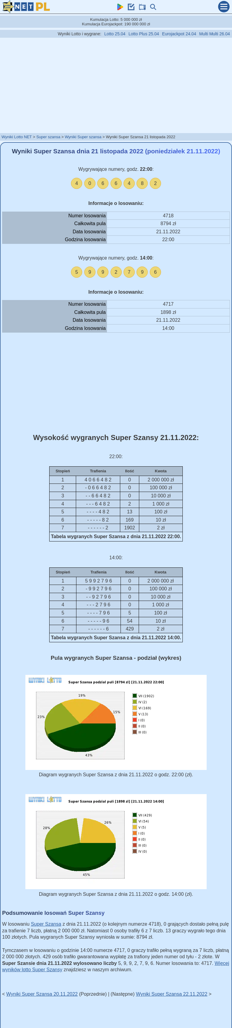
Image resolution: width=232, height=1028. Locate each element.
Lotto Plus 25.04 (152, 33)
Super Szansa (46, 924)
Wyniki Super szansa (83, 137)
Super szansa (48, 137)
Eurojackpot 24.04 (188, 33)
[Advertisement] (116, 85)
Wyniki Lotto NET (17, 137)
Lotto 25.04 (123, 33)
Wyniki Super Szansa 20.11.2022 (42, 994)
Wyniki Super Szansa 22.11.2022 (171, 994)
